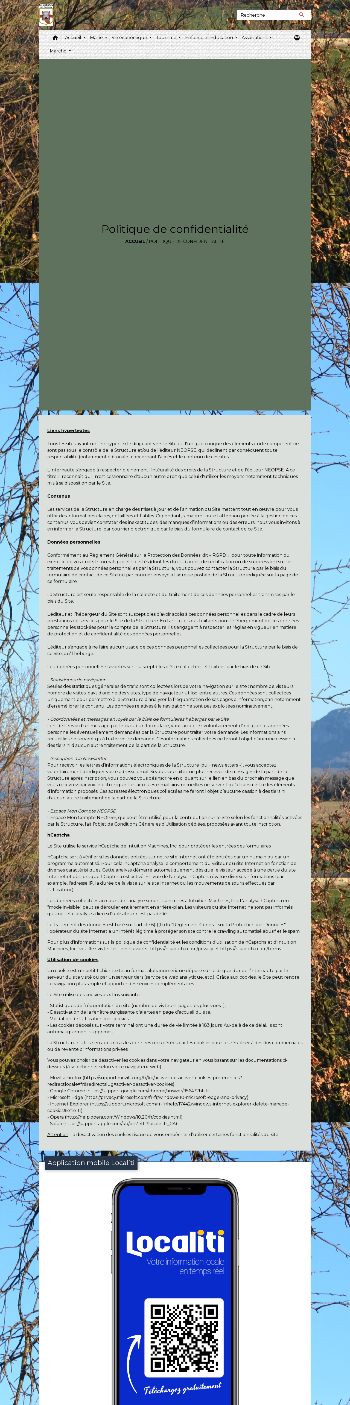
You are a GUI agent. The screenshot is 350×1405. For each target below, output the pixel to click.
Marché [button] (59, 51)
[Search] (265, 15)
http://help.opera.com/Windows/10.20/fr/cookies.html (123, 1117)
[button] (55, 39)
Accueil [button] (73, 37)
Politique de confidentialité (187, 241)
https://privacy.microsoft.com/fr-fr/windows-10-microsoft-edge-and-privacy (166, 1097)
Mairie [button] (97, 37)
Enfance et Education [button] (209, 37)
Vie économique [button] (130, 37)
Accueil (135, 241)
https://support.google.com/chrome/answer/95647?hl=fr (148, 1090)
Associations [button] (255, 37)
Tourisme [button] (166, 37)
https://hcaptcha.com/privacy (181, 948)
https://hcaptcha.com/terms (250, 948)
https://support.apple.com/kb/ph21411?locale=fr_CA (120, 1123)
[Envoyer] (302, 15)
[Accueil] (46, 15)
